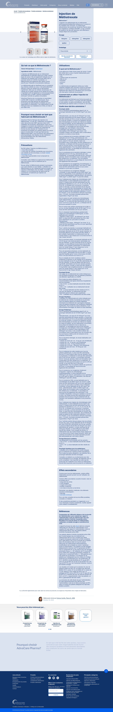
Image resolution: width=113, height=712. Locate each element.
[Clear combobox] (87, 51)
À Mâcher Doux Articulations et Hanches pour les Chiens (74, 692)
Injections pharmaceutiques (91, 677)
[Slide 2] (51, 629)
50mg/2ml (64, 38)
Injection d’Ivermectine (72, 687)
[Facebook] (53, 678)
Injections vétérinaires (89, 680)
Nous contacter (62, 5)
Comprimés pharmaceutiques (91, 678)
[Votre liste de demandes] (87, 5)
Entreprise (53, 5)
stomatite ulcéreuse (66, 495)
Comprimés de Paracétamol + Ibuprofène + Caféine (73, 683)
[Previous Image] (21, 32)
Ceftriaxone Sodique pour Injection (72, 686)
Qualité (14, 685)
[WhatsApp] (49, 678)
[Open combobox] (75, 51)
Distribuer (35, 5)
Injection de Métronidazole (73, 680)
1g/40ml (64, 43)
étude (77, 526)
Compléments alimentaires (37, 680)
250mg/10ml (75, 38)
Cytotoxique (38, 68)
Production (15, 683)
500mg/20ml (86, 38)
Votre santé (43, 5)
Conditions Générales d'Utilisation (21, 706)
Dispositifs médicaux (35, 678)
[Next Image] (54, 32)
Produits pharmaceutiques (37, 677)
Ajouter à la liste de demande (67, 56)
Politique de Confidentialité (37, 706)
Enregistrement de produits (20, 681)
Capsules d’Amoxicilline (72, 678)
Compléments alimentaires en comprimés (91, 685)
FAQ (78, 5)
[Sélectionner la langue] (106, 5)
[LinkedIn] (57, 678)
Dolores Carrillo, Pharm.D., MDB (66, 598)
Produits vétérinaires (35, 682)
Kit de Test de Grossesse (72, 695)
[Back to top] (106, 671)
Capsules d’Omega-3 (71, 697)
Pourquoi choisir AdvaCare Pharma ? (19, 678)
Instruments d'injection (90, 682)
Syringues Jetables (71, 694)
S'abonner (56, 694)
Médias (72, 5)
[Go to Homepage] (11, 4)
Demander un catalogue (84, 56)
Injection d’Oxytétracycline (73, 689)
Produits (26, 5)
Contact (15, 688)
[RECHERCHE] (97, 5)
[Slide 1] (49, 629)
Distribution (15, 680)
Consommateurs (17, 686)
